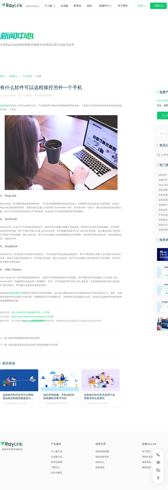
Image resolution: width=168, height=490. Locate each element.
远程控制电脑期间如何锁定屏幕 (24, 338)
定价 (89, 5)
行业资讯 (26, 95)
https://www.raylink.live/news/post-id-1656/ (32, 316)
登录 (141, 7)
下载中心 (158, 5)
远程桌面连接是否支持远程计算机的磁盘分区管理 (33, 344)
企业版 (64, 5)
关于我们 (123, 5)
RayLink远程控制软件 (34, 320)
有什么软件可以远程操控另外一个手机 (30, 312)
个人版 (48, 5)
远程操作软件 (45, 95)
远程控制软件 (16, 293)
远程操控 (4, 105)
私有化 (77, 5)
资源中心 (104, 5)
